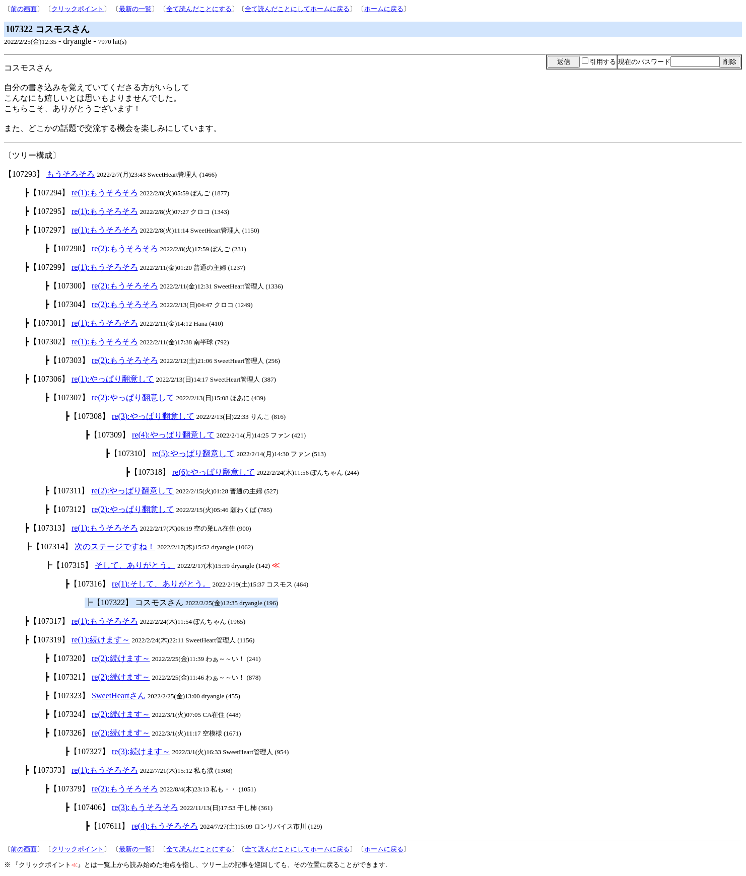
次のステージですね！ (115, 546)
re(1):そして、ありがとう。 (161, 583)
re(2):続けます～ (121, 658)
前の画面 (24, 9)
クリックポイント (77, 9)
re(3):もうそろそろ (145, 807)
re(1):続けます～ (101, 639)
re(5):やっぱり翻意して (193, 453)
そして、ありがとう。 (135, 565)
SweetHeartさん (119, 695)
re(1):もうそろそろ (105, 192)
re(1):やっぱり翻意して (113, 379)
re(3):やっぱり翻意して (153, 416)
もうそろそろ (70, 174)
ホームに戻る (383, 9)
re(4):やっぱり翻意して (173, 434)
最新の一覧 (135, 9)
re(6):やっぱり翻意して (213, 472)
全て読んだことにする (199, 9)
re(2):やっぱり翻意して (133, 397)
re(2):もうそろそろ (125, 248)
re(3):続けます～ (141, 751)
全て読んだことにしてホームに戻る (297, 9)
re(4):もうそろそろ (164, 826)
